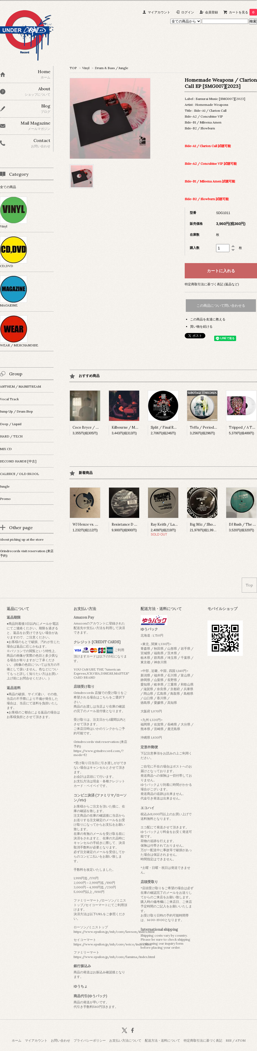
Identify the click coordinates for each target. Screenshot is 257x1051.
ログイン (187, 12)
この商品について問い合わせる (220, 306)
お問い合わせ (60, 1040)
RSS (229, 1040)
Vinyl (85, 68)
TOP (73, 68)
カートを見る (243, 12)
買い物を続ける (201, 326)
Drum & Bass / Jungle (111, 68)
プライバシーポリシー (90, 1040)
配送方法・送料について (162, 1040)
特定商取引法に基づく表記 (203, 1040)
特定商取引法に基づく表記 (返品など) (212, 284)
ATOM (240, 1040)
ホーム (16, 1040)
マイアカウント (159, 12)
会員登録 (211, 12)
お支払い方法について (125, 1040)
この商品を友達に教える (207, 319)
